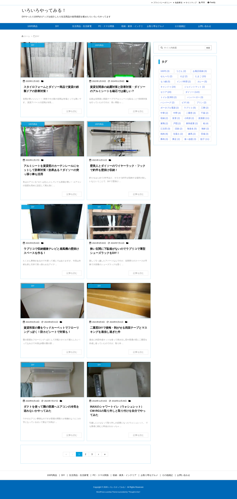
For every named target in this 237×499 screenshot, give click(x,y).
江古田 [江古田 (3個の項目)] (165, 128)
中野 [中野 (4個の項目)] (177, 113)
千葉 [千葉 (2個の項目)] (204, 113)
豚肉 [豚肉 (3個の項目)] (164, 139)
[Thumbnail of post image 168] (52, 301)
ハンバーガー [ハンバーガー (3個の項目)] (195, 97)
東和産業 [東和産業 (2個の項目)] (192, 123)
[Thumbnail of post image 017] (52, 380)
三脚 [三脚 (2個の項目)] (204, 107)
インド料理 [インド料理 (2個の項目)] (184, 81)
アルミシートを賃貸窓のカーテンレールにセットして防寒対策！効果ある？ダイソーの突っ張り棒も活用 (51, 170)
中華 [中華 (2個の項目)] (164, 113)
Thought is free (134, 492)
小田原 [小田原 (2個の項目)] (189, 118)
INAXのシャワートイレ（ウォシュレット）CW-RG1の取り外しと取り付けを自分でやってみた (117, 411)
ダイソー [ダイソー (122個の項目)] (192, 92)
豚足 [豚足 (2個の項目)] (176, 139)
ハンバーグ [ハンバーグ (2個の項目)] (167, 102)
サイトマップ (191, 3)
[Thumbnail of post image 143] (52, 222)
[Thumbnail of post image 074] (119, 380)
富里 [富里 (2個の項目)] (176, 118)
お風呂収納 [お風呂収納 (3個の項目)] (200, 71)
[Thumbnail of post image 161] (119, 222)
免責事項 (178, 3)
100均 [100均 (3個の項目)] (165, 71)
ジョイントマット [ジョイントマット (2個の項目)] (194, 87)
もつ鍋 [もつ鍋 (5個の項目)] (165, 81)
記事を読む (72, 111)
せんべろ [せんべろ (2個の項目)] (166, 76)
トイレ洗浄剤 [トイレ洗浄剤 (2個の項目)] (169, 97)
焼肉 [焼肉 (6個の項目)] (164, 134)
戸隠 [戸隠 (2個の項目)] (177, 123)
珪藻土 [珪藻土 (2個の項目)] (178, 134)
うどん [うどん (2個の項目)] (181, 71)
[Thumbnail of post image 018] (119, 139)
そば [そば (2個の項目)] (183, 76)
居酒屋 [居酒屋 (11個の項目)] (203, 118)
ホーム (27, 36)
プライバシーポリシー (162, 3)
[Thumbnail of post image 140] (52, 139)
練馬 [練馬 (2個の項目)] (192, 134)
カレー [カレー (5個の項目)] (202, 81)
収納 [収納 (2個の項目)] (164, 118)
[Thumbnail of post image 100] (119, 301)
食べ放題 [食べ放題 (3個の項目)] (190, 139)
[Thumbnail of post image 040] (52, 60)
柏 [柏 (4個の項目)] (205, 123)
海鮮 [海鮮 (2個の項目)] (205, 128)
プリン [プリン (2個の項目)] (201, 102)
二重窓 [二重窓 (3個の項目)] (191, 113)
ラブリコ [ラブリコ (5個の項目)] (190, 107)
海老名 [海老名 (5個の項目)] (192, 128)
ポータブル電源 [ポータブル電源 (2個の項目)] (170, 107)
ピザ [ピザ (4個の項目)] (185, 102)
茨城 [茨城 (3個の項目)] (204, 134)
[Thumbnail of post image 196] (119, 60)
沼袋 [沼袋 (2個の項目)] (178, 128)
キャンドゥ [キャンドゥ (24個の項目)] (168, 87)
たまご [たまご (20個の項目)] (200, 76)
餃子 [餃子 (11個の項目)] (204, 139)
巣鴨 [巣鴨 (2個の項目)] (164, 123)
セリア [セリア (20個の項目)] (166, 92)
